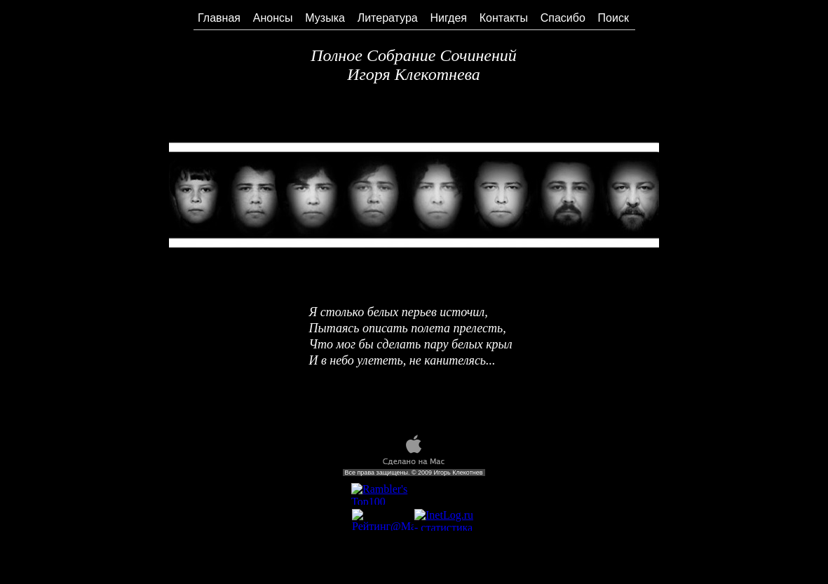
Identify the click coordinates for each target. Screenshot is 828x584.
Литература (388, 18)
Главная (219, 18)
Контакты (504, 18)
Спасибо (563, 18)
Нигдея (449, 18)
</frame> (382, 494)
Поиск (613, 18)
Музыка (325, 18)
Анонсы (273, 18)
